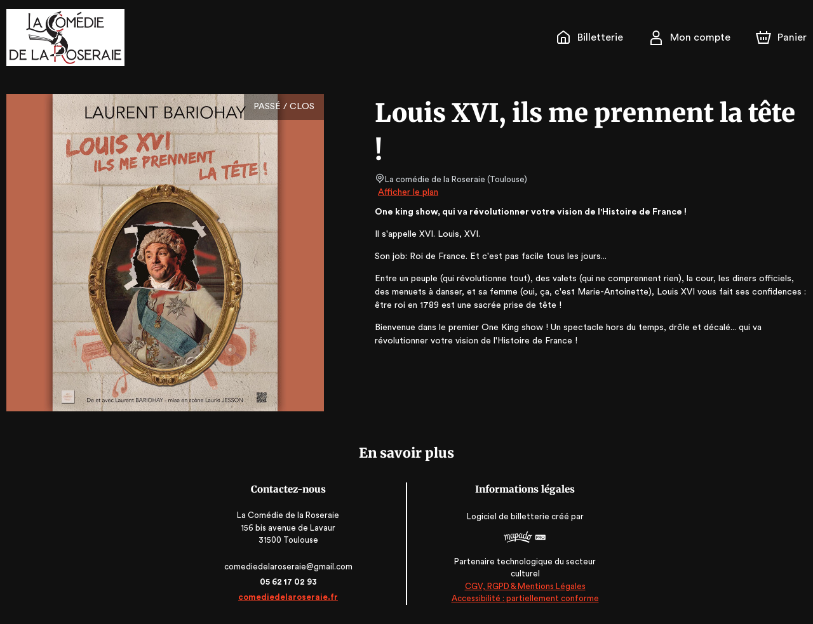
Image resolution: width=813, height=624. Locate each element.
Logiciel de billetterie (507, 516)
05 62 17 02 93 (289, 582)
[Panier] (781, 37)
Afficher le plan (407, 192)
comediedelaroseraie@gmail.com (289, 566)
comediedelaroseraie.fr (290, 597)
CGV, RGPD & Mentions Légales (524, 586)
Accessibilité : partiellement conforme (523, 598)
